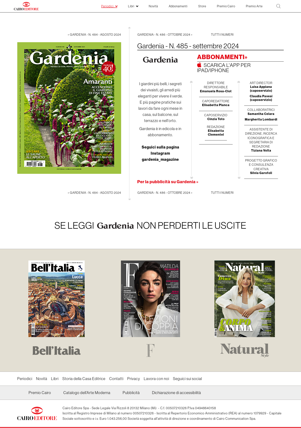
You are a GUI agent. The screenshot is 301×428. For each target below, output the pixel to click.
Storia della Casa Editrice (83, 379)
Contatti (116, 379)
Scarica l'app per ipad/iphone (224, 67)
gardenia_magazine (160, 159)
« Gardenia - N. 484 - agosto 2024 (94, 34)
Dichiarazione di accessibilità (176, 393)
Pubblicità (131, 393)
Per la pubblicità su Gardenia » (167, 181)
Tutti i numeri (222, 34)
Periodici (24, 379)
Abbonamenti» (222, 57)
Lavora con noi (156, 379)
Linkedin (19, 394)
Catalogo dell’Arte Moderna (86, 393)
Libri (55, 379)
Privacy (133, 379)
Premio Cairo (40, 393)
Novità (41, 379)
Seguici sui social (187, 379)
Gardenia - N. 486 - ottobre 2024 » (165, 34)
